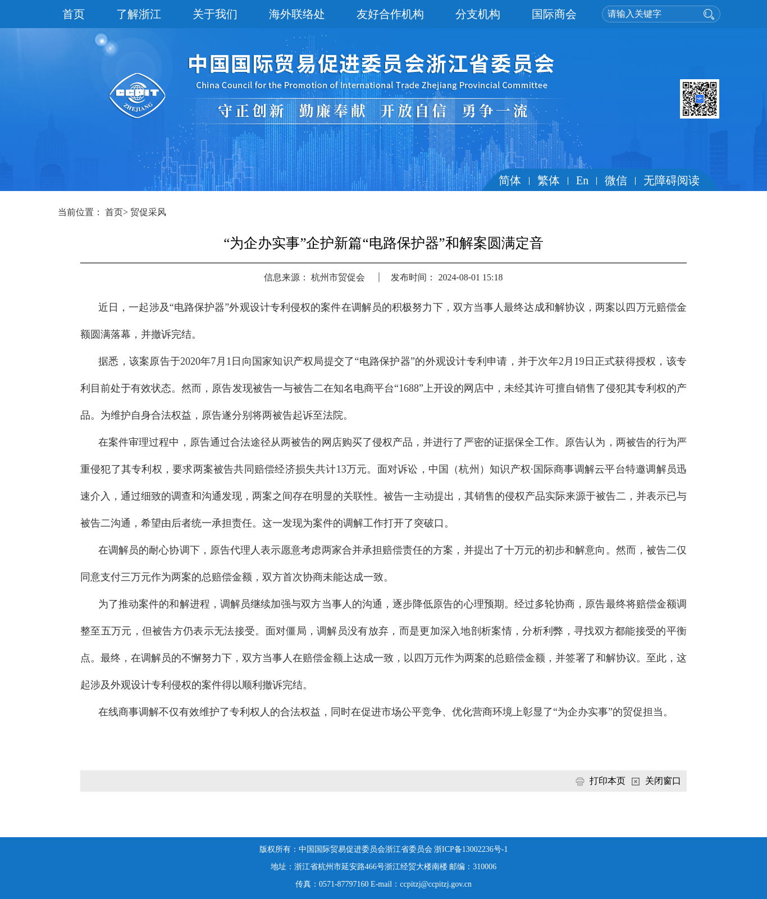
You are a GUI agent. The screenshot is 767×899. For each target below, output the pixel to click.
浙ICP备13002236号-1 (471, 849)
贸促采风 (148, 212)
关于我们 (215, 14)
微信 (616, 180)
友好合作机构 (390, 14)
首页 (73, 14)
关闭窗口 (663, 781)
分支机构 (477, 14)
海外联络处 (297, 14)
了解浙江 (138, 14)
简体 (510, 180)
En (582, 180)
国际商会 (554, 14)
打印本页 (608, 781)
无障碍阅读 (671, 180)
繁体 (548, 180)
